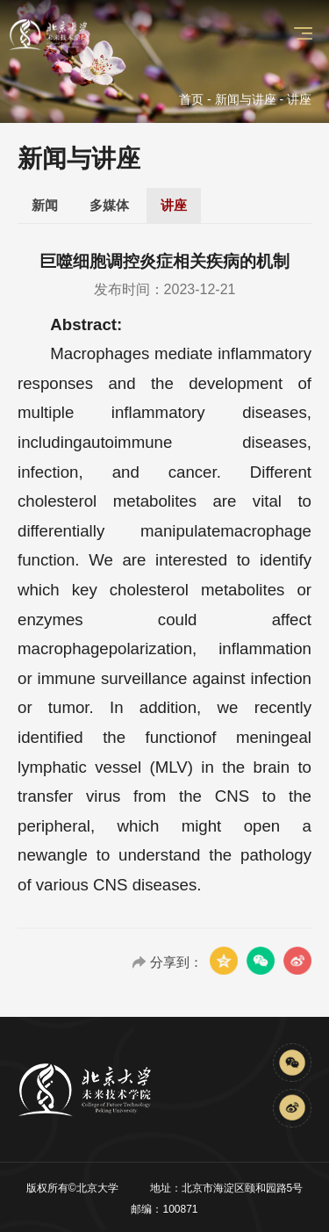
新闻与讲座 (245, 99)
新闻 (45, 205)
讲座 (174, 205)
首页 (191, 99)
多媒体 (109, 205)
